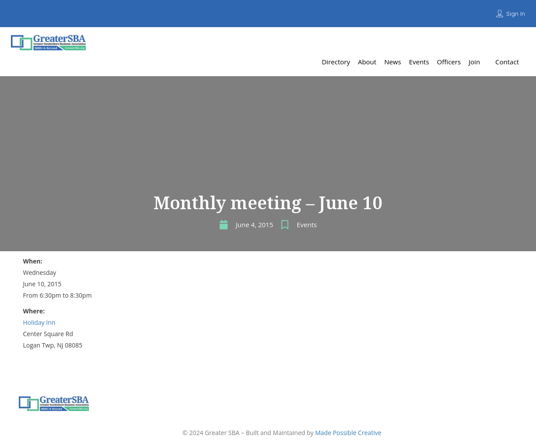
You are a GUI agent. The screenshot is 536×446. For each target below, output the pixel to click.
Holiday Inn (39, 322)
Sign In (515, 14)
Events (307, 224)
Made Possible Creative (348, 432)
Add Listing (502, 41)
